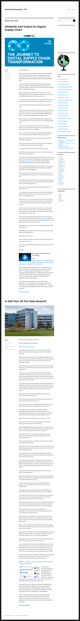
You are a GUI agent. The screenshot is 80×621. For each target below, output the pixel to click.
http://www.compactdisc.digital (64, 131)
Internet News (8, 73)
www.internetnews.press (28, 346)
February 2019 (61, 183)
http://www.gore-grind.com (63, 107)
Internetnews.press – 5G (16, 9)
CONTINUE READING (24, 291)
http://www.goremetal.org (63, 110)
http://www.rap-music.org (63, 115)
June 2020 (61, 175)
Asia (59, 193)
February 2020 (61, 176)
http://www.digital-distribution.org (65, 86)
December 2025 (62, 159)
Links (74, 9)
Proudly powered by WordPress (22, 615)
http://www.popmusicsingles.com (64, 118)
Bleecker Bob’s (32, 181)
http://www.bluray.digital (63, 128)
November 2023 (62, 162)
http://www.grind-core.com (63, 94)
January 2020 (61, 178)
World (9, 76)
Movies (60, 197)
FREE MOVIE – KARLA (63, 145)
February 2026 (61, 158)
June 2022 (61, 167)
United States (11, 346)
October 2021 (61, 171)
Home (69, 9)
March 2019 (61, 182)
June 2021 (60, 174)
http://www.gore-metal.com (63, 105)
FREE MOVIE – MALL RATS (64, 147)
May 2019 (60, 180)
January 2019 (61, 184)
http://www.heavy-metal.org (63, 84)
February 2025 (61, 161)
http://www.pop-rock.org (63, 81)
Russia (60, 199)
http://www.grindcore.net (63, 92)
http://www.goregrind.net (63, 102)
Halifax (10, 78)
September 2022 (62, 166)
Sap (13, 349)
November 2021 (62, 170)
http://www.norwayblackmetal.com (65, 100)
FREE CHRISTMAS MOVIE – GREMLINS (66, 148)
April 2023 (61, 163)
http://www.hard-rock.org (63, 113)
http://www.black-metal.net (63, 97)
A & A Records (28, 160)
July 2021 (60, 173)
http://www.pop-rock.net (63, 79)
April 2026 (61, 157)
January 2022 (61, 169)
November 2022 (62, 165)
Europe (60, 196)
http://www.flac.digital (62, 123)
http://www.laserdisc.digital (63, 126)
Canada (6, 76)
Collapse (6, 78)
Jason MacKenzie (8, 349)
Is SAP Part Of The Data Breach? (26, 301)
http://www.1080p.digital (63, 121)
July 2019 (60, 179)
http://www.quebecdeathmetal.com (65, 89)
